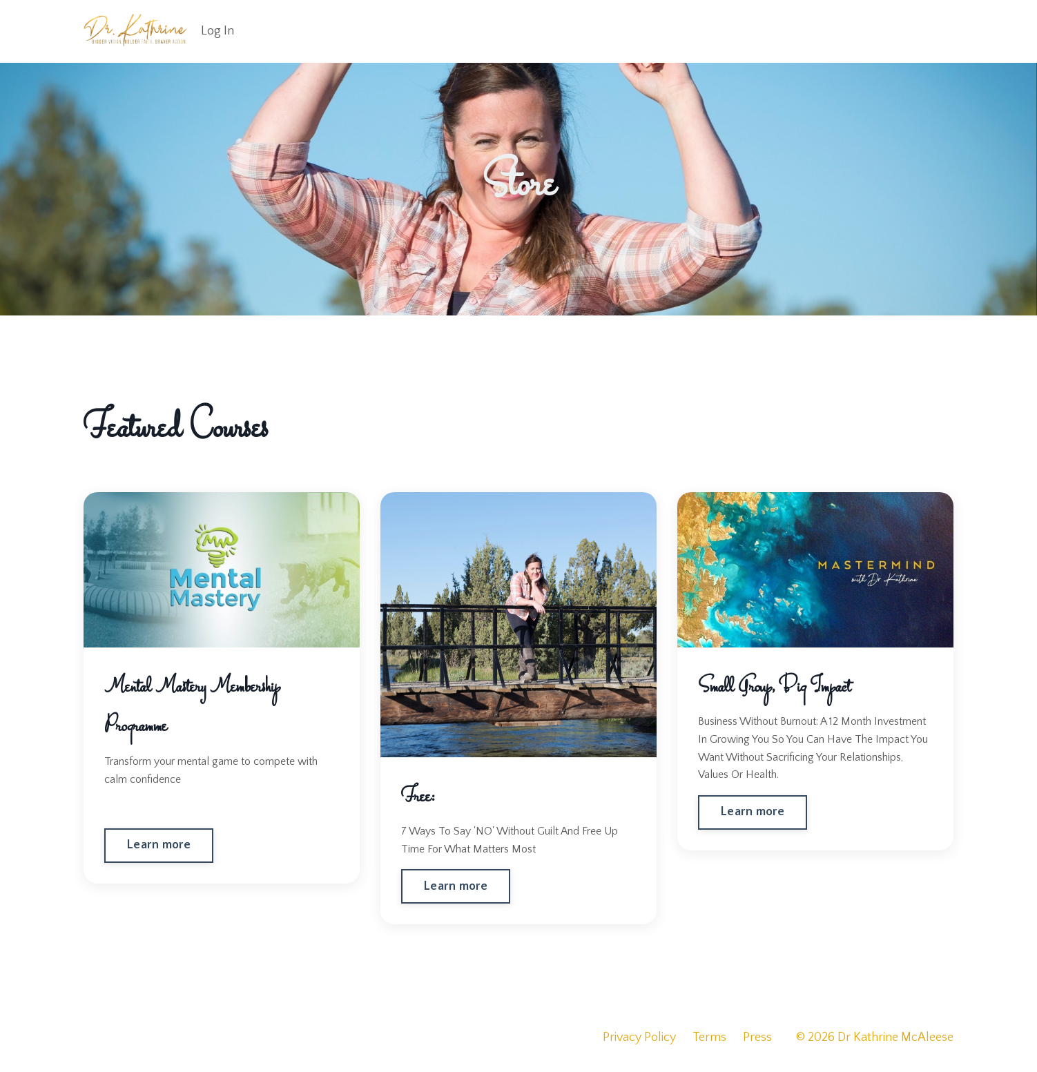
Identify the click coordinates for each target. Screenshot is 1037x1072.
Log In (217, 31)
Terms (709, 1037)
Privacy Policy (639, 1037)
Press (757, 1037)
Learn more (158, 845)
